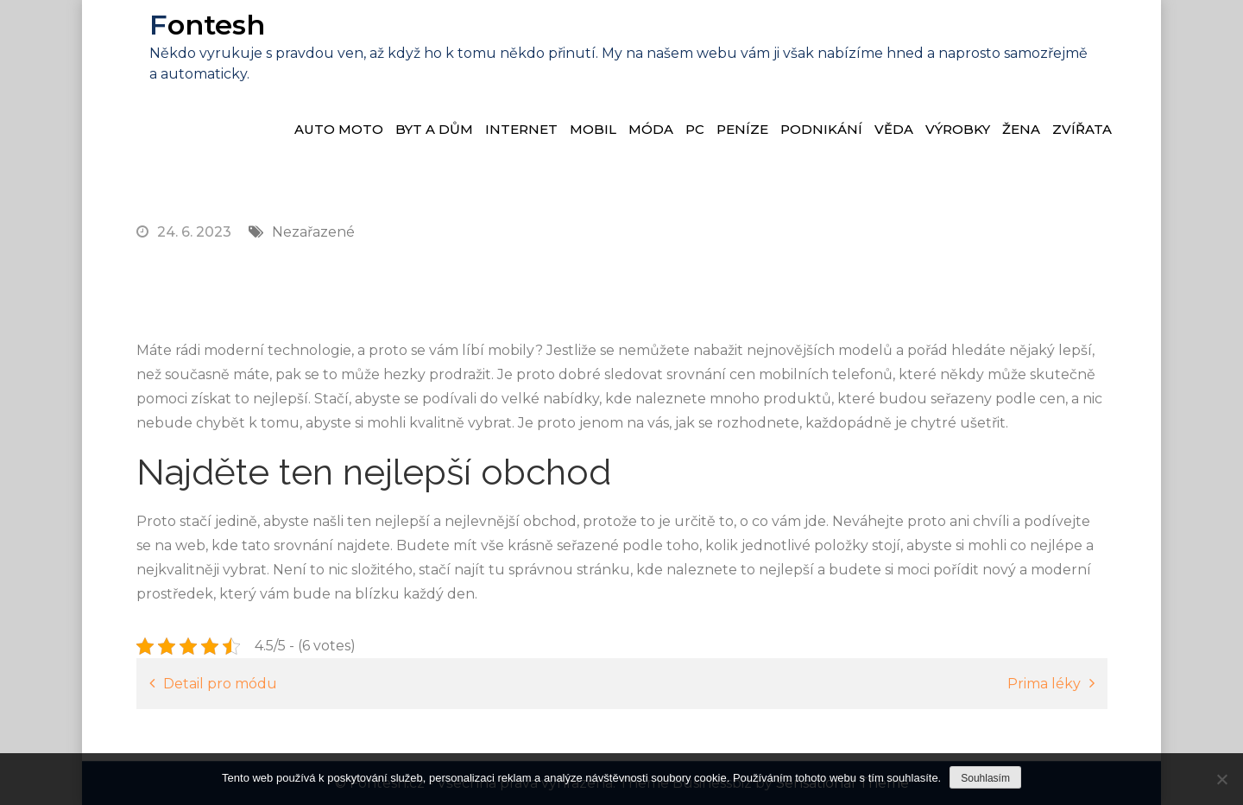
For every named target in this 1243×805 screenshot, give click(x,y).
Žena (1021, 129)
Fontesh (207, 24)
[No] (1221, 779)
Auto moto (338, 129)
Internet (521, 129)
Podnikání (821, 129)
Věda (893, 129)
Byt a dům (434, 129)
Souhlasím (985, 778)
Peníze (742, 129)
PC (694, 129)
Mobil (593, 129)
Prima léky (1044, 683)
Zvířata (1082, 129)
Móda (650, 129)
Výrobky (957, 129)
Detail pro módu (220, 683)
